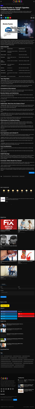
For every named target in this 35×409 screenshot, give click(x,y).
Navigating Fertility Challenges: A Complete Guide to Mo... (26, 231)
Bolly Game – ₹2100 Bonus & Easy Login (29, 380)
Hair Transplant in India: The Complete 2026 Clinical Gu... (9, 246)
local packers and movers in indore (28, 361)
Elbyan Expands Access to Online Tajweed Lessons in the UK (9, 277)
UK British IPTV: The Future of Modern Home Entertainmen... (15, 333)
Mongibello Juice (20, 263)
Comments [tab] (3, 284)
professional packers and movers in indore (6, 363)
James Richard (26, 391)
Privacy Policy (32, 406)
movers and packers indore (13, 357)
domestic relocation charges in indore (28, 363)
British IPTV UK (8, 334)
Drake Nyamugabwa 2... (9, 329)
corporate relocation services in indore (17, 361)
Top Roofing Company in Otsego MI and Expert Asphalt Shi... (29, 390)
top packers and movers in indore (22, 357)
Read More (32, 172)
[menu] (1, 1)
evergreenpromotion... (9, 339)
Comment (2, 290)
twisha (19, 232)
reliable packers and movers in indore (6, 361)
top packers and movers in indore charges (17, 359)
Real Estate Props (26, 386)
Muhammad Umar (3, 263)
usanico (7, 197)
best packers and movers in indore (5, 359)
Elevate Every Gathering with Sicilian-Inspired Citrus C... (25, 262)
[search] (34, 1)
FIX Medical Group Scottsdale (5, 230)
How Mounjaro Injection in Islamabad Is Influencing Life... (9, 262)
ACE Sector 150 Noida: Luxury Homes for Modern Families (28, 385)
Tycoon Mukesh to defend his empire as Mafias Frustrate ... (15, 343)
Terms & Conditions (26, 406)
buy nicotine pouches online (7, 176)
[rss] (4, 391)
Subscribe (15, 399)
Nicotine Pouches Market (15, 176)
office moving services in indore (18, 363)
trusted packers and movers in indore (29, 359)
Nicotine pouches (22, 176)
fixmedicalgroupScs (3, 231)
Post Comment (3, 296)
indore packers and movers (4, 357)
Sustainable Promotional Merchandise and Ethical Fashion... (15, 338)
